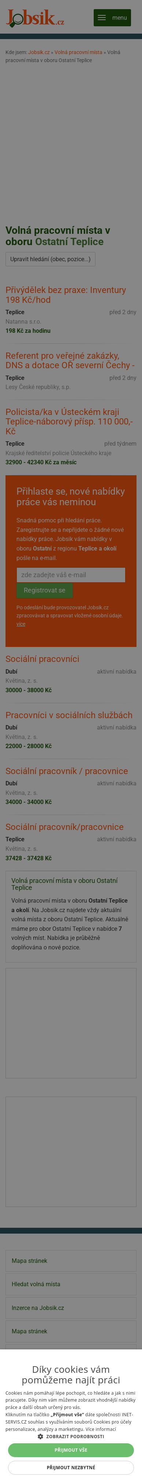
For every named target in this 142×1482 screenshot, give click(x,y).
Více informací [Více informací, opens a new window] (101, 1429)
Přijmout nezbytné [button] (71, 1467)
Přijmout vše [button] (71, 1450)
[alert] (71, 741)
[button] (71, 1436)
